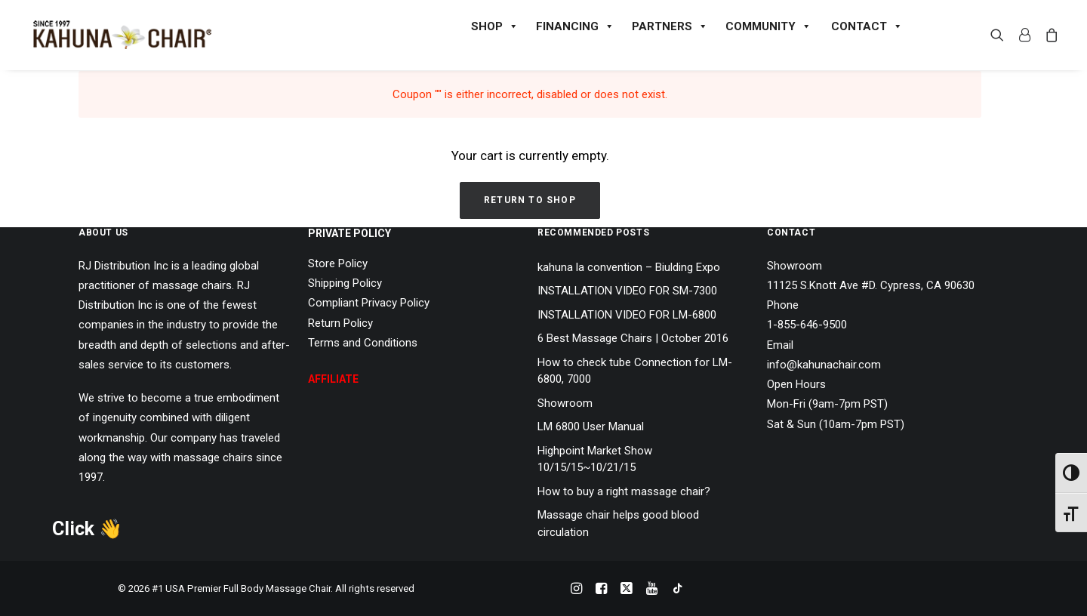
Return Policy (340, 323)
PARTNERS (669, 26)
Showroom (565, 403)
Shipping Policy (345, 283)
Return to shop (530, 200)
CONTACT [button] (866, 26)
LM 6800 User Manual (590, 426)
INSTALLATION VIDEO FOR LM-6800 (626, 315)
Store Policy (338, 263)
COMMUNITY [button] (768, 26)
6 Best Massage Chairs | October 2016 (632, 338)
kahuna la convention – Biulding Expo (628, 267)
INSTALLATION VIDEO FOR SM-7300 (627, 290)
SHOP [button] (494, 26)
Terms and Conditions (362, 343)
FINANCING (574, 26)
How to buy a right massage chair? (623, 491)
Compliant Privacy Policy (369, 303)
